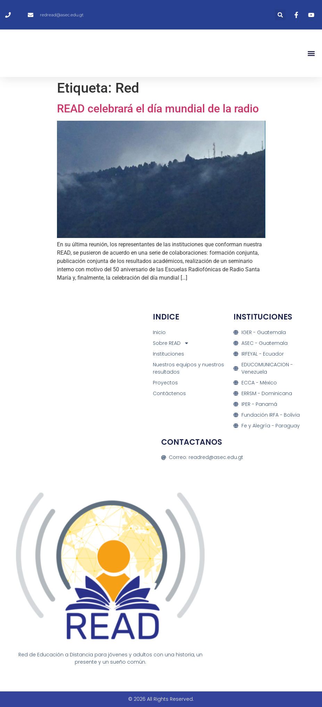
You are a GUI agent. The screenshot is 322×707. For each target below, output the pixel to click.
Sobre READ (171, 343)
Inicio (159, 332)
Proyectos (165, 382)
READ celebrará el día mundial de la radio (158, 108)
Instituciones (168, 353)
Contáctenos (169, 393)
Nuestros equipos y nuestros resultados (188, 368)
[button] (280, 14)
